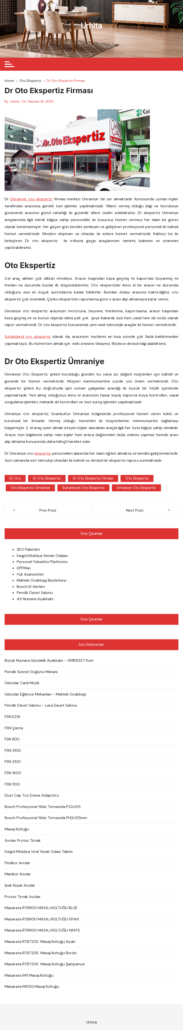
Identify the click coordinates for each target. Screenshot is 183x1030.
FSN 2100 (13, 761)
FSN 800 (12, 739)
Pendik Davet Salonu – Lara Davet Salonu (41, 705)
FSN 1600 (13, 772)
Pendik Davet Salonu (35, 592)
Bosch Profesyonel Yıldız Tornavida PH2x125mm (46, 817)
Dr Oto (15, 478)
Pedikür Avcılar (17, 862)
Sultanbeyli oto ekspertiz (28, 336)
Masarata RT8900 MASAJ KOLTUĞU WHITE (42, 930)
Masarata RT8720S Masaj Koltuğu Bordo (41, 952)
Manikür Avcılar (18, 874)
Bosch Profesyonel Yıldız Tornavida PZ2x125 (43, 806)
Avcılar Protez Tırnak (23, 840)
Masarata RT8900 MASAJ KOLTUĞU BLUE (41, 907)
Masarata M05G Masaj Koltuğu (32, 986)
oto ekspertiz (137, 478)
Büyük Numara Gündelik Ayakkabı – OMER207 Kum (49, 660)
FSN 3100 (13, 750)
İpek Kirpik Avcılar (20, 885)
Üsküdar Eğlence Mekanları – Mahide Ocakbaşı (45, 694)
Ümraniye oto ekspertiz (31, 199)
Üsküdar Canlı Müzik (22, 682)
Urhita (91, 26)
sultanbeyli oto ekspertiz (83, 487)
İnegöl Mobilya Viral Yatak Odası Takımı (39, 851)
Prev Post (47, 510)
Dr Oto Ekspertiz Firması (93, 478)
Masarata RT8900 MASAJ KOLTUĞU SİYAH (42, 919)
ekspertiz (42, 453)
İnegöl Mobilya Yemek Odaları (42, 555)
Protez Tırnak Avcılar (23, 896)
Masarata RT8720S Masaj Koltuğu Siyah (40, 941)
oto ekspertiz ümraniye (30, 487)
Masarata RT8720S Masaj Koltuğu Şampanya (44, 964)
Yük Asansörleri (30, 574)
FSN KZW (12, 716)
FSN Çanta (14, 728)
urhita (14, 101)
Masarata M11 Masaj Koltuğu (29, 975)
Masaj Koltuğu (17, 829)
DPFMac (24, 568)
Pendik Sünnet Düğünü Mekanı (31, 671)
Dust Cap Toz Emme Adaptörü (32, 795)
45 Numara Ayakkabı (35, 598)
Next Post (135, 510)
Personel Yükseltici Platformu (42, 561)
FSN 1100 (12, 784)
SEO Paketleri (28, 549)
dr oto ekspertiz (47, 478)
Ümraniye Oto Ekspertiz (136, 487)
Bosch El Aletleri (31, 586)
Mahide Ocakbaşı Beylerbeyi (41, 580)
